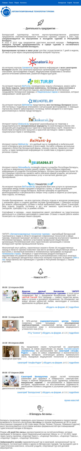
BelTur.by (26, 86)
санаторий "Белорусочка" (29, 392)
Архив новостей (71, 400)
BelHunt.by (23, 144)
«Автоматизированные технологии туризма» (29, 234)
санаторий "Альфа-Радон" (30, 363)
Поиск (11, 3)
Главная (4, 3)
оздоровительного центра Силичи (59, 321)
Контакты (23, 3)
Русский (76, 3)
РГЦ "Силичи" (34, 333)
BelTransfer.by (28, 186)
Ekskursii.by (23, 124)
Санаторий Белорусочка (34, 376)
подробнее (74, 307)
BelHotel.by (27, 105)
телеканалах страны (11, 254)
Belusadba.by (24, 167)
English (69, 3)
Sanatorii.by (27, 68)
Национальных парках (47, 92)
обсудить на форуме (55, 307)
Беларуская (62, 3)
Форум (16, 3)
